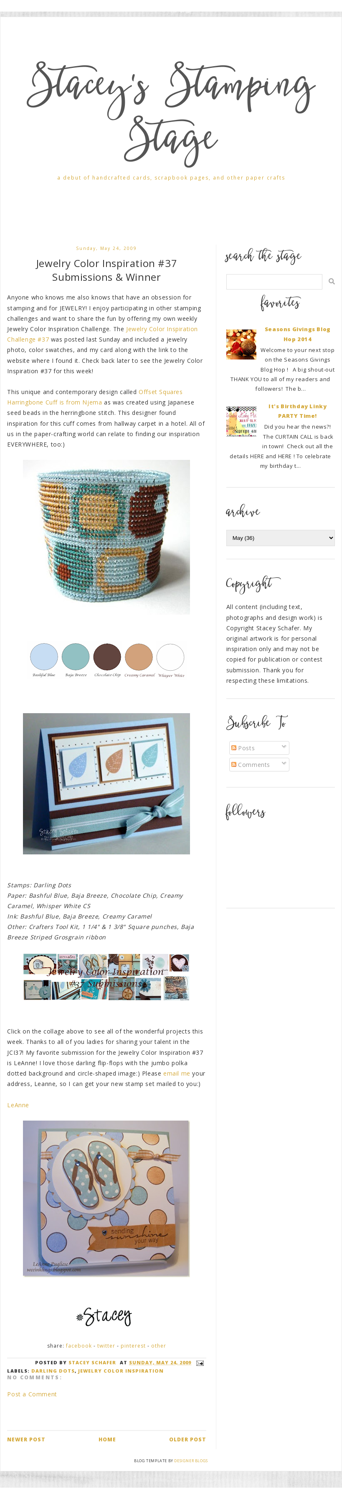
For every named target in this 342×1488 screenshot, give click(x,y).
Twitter (106, 1345)
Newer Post (26, 1439)
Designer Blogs (191, 1460)
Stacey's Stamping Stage (171, 115)
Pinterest (133, 1345)
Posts (243, 748)
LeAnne (18, 1105)
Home (107, 1439)
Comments (250, 765)
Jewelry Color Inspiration (121, 1371)
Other (158, 1345)
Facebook (79, 1345)
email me (176, 1073)
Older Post (187, 1439)
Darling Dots (53, 1371)
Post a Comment (32, 1394)
